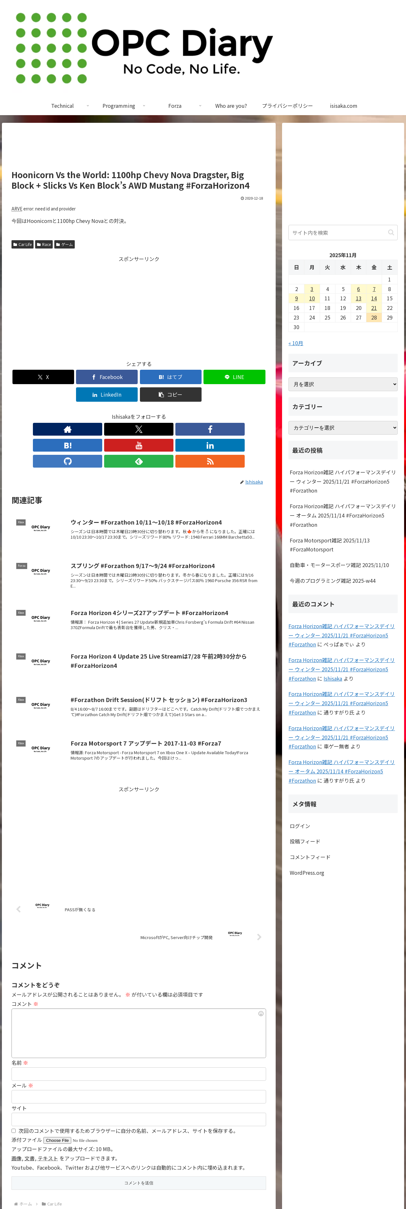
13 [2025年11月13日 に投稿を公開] (359, 298)
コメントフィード (310, 857)
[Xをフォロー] (94, 411)
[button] (245, 377)
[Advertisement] (138, 149)
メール (22, 1035)
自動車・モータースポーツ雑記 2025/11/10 (339, 565)
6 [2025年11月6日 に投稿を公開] (358, 289)
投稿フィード (305, 841)
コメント (24, 954)
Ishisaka (333, 678)
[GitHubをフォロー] (168, 411)
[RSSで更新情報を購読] (197, 411)
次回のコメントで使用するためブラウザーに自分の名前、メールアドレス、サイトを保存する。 (128, 1081)
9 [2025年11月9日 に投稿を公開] (296, 298)
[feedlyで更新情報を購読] (183, 411)
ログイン (300, 826)
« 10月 (295, 343)
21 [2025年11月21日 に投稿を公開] (374, 308)
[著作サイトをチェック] (80, 411)
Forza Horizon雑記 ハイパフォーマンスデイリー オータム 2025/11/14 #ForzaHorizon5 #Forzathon (343, 515)
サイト (19, 1058)
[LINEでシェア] (160, 377)
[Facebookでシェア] (74, 377)
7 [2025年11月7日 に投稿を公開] (374, 289)
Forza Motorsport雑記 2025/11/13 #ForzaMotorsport (330, 544)
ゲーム (64, 244)
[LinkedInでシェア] (203, 377)
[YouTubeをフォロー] (139, 411)
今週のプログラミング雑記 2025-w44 (333, 580)
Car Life (22, 244)
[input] (342, 232)
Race (44, 244)
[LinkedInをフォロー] (153, 411)
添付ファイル (27, 1090)
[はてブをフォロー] (124, 411)
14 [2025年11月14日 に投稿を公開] (374, 298)
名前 (19, 1013)
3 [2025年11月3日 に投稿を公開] (311, 289)
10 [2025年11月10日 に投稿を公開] (312, 298)
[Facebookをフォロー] (109, 411)
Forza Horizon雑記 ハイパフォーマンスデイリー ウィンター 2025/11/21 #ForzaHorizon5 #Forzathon (343, 481)
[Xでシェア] (31, 377)
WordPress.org (307, 872)
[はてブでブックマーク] (117, 377)
